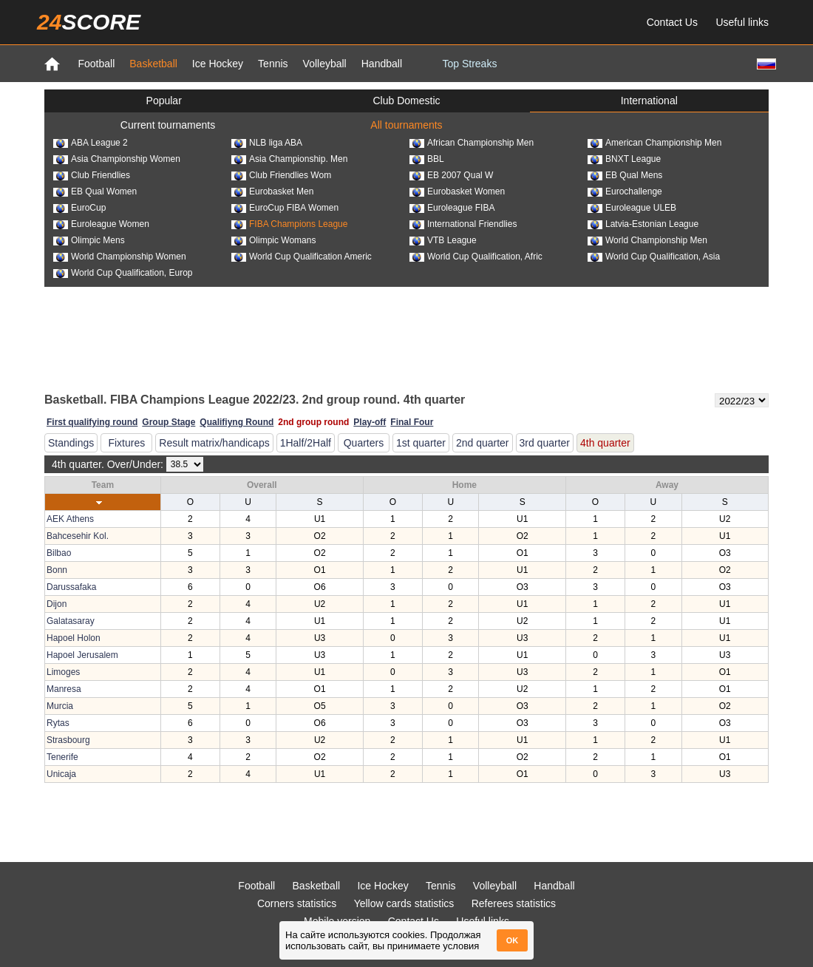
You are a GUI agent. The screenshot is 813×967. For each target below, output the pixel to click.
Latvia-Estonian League (643, 224)
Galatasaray (71, 621)
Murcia (60, 706)
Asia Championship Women (116, 159)
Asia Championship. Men (289, 159)
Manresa (64, 689)
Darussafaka (71, 587)
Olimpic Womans (273, 240)
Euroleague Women (101, 224)
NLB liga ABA (266, 143)
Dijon (57, 604)
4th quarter (605, 443)
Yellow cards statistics (404, 903)
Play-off (369, 422)
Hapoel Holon (74, 638)
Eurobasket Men (272, 191)
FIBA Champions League (289, 224)
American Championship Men (654, 143)
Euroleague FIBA (451, 208)
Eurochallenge (625, 191)
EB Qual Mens (625, 175)
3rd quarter (545, 443)
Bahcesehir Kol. (78, 536)
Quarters (364, 443)
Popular (164, 100)
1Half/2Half (305, 443)
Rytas (58, 723)
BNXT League (624, 159)
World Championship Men (647, 240)
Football (96, 63)
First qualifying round (92, 422)
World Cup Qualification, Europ (123, 273)
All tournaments (406, 125)
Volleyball (325, 63)
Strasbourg (68, 740)
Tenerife (62, 757)
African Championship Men (471, 143)
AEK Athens (70, 519)
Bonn (57, 570)
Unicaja (61, 774)
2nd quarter (482, 443)
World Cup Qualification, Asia (654, 256)
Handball (381, 63)
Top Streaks (469, 63)
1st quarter (421, 443)
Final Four (411, 422)
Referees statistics (514, 903)
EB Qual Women (95, 191)
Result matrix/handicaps (214, 443)
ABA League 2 (90, 143)
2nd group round (313, 422)
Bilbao (59, 553)
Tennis (273, 63)
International (649, 100)
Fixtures (126, 443)
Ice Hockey (217, 63)
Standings (71, 443)
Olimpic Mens (89, 240)
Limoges (63, 672)
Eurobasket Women (457, 191)
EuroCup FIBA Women (285, 208)
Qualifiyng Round (236, 422)
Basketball (153, 63)
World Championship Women (119, 256)
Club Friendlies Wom (281, 175)
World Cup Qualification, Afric (475, 256)
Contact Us (672, 22)
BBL (426, 159)
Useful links (742, 22)
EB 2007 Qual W (451, 175)
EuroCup (79, 208)
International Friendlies (463, 224)
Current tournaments (167, 125)
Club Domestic (406, 100)
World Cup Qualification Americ (301, 256)
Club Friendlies (91, 175)
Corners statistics (296, 903)
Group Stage (168, 422)
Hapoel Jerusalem (82, 655)
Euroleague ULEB (632, 208)
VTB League (443, 240)
